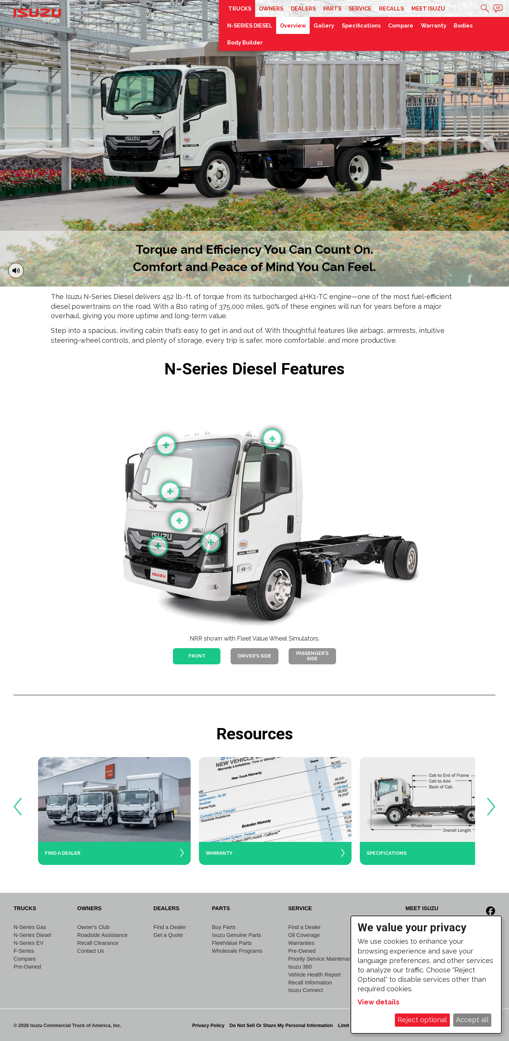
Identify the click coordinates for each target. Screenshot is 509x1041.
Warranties (301, 943)
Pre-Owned (27, 967)
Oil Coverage (304, 935)
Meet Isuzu (428, 8)
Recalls (391, 8)
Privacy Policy (208, 1025)
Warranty (433, 25)
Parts (332, 8)
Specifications (361, 25)
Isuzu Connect (305, 990)
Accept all (472, 1020)
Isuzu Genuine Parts (236, 935)
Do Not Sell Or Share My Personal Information (281, 1025)
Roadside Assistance (102, 935)
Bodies (463, 25)
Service (360, 8)
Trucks (239, 8)
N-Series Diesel (32, 935)
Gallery (323, 25)
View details (378, 1002)
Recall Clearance (98, 943)
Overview (293, 25)
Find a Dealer (169, 927)
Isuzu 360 (300, 967)
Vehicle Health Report (314, 975)
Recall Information (310, 983)
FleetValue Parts (231, 943)
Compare (400, 25)
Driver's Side (254, 656)
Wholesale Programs (237, 951)
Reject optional (422, 1020)
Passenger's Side (312, 656)
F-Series (24, 951)
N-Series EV (28, 943)
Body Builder (245, 42)
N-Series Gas (30, 927)
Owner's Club (93, 927)
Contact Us (90, 951)
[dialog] (426, 974)
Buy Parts (223, 927)
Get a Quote (168, 935)
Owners (271, 8)
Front (196, 656)
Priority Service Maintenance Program (334, 959)
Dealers (303, 8)
